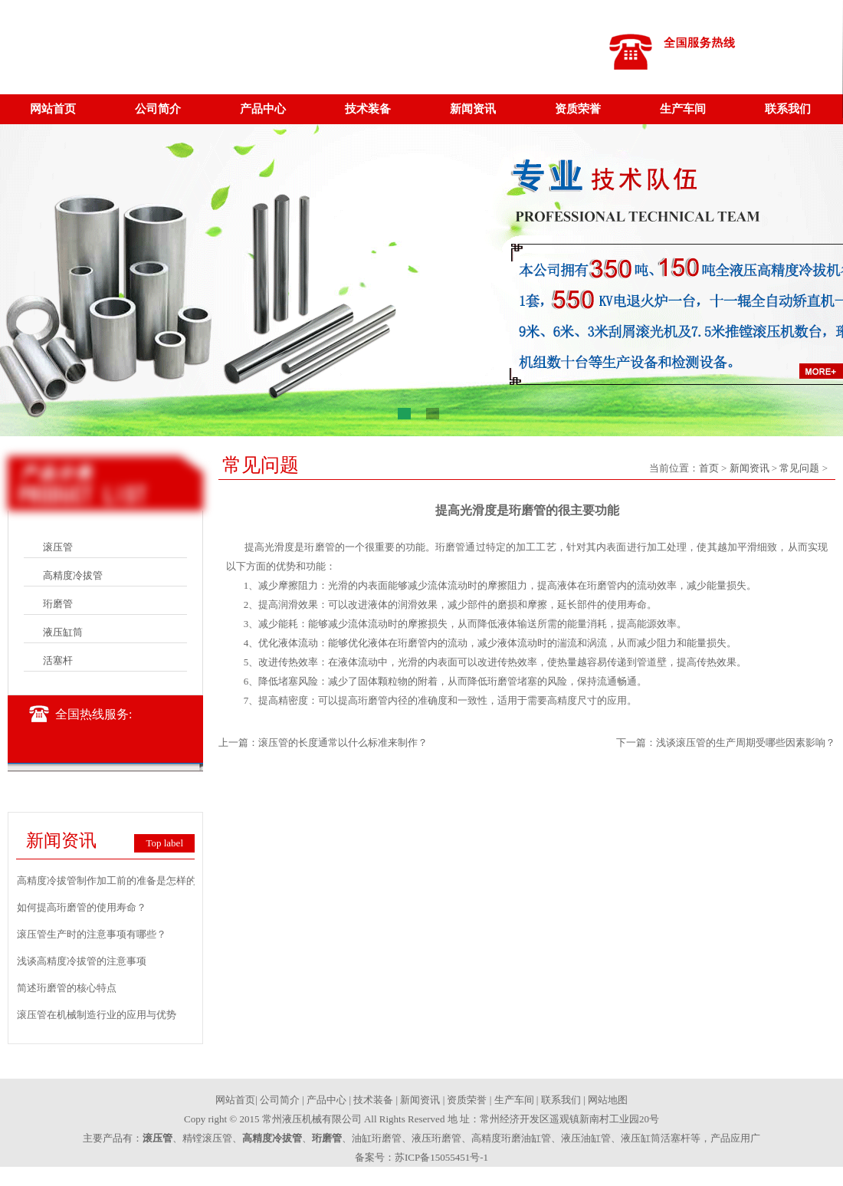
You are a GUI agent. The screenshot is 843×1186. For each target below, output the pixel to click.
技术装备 (368, 109)
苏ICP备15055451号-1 (441, 1157)
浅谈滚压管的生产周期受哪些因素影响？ (745, 742)
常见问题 (799, 468)
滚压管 (58, 547)
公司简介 (158, 109)
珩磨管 (58, 603)
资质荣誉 (578, 109)
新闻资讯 (473, 109)
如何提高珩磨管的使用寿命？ (81, 907)
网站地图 (608, 1100)
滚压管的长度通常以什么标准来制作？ (343, 742)
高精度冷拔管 (73, 575)
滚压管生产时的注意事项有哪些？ (91, 934)
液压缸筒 (63, 632)
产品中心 (263, 109)
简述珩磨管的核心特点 (66, 988)
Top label (164, 843)
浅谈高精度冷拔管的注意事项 (81, 961)
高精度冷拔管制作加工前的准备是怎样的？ (111, 880)
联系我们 (788, 109)
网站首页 (53, 109)
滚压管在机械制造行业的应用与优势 (96, 1014)
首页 (709, 468)
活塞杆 (58, 660)
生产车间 (683, 109)
